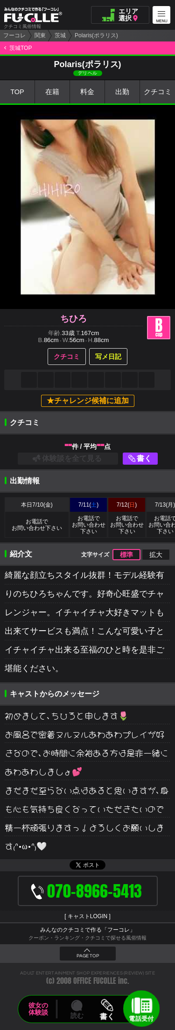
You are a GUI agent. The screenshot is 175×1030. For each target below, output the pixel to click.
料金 (87, 92)
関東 (40, 35)
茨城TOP (20, 48)
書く (144, 458)
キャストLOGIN (87, 916)
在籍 (52, 92)
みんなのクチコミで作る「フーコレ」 (87, 930)
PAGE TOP (88, 956)
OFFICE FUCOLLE (94, 980)
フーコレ (14, 35)
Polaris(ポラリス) (96, 35)
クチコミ (158, 92)
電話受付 (141, 1017)
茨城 (60, 35)
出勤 (122, 92)
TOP (17, 92)
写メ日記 (108, 356)
